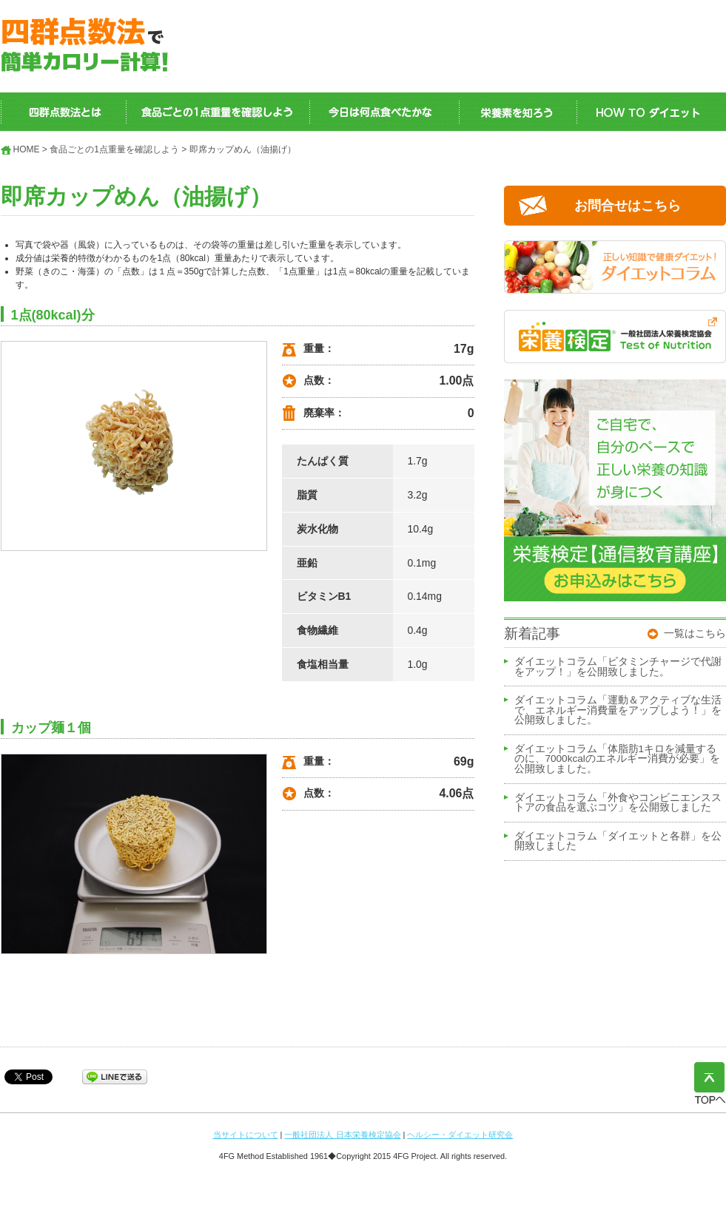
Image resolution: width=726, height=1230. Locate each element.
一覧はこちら (695, 633)
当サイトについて (245, 1134)
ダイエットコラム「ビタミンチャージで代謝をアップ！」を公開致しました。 (618, 667)
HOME (26, 149)
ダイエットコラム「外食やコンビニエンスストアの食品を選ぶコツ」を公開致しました (618, 803)
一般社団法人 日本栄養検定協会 (342, 1134)
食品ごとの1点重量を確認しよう (114, 149)
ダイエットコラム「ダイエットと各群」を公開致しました (618, 841)
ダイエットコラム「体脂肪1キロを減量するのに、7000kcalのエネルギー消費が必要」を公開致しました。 (617, 759)
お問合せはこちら (627, 205)
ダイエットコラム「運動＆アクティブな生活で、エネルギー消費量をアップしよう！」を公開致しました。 (618, 710)
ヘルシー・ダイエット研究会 (460, 1134)
